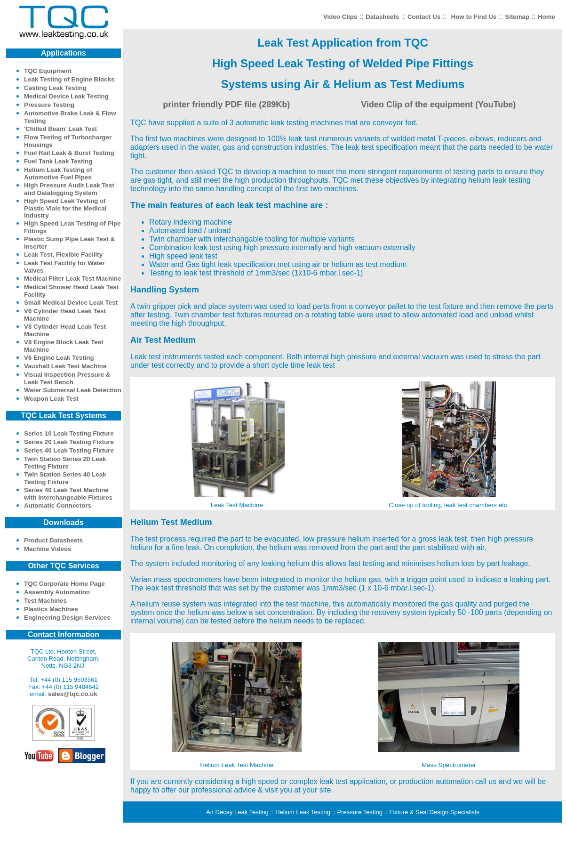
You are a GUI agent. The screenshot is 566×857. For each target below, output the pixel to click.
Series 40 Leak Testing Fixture (69, 450)
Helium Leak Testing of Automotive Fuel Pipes (58, 173)
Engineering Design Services (67, 617)
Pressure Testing (49, 104)
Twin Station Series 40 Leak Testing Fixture (65, 478)
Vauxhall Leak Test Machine (65, 366)
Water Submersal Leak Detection (72, 390)
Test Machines (45, 600)
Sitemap (517, 16)
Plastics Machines (51, 609)
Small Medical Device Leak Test (71, 302)
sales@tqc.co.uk (72, 693)
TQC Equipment (48, 70)
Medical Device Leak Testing (66, 96)
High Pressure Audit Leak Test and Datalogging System (69, 189)
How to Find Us (474, 16)
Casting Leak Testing (55, 87)
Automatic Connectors (57, 505)
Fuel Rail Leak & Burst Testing (69, 152)
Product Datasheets (53, 540)
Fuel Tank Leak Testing (58, 161)
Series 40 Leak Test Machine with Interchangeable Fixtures (68, 493)
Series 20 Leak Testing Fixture (69, 441)
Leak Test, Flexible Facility (63, 254)
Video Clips (340, 16)
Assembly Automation (57, 592)
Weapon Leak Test (51, 398)
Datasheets (382, 16)
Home (546, 16)
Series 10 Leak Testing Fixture (69, 433)
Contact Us (423, 16)
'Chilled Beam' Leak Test (60, 128)
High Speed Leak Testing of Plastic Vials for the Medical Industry (65, 208)
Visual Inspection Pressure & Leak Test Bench (67, 378)
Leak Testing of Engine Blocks (69, 79)
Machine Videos (48, 548)
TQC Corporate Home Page (64, 583)
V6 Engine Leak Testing (59, 357)
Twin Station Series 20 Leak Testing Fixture (65, 462)
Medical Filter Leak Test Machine (72, 278)
